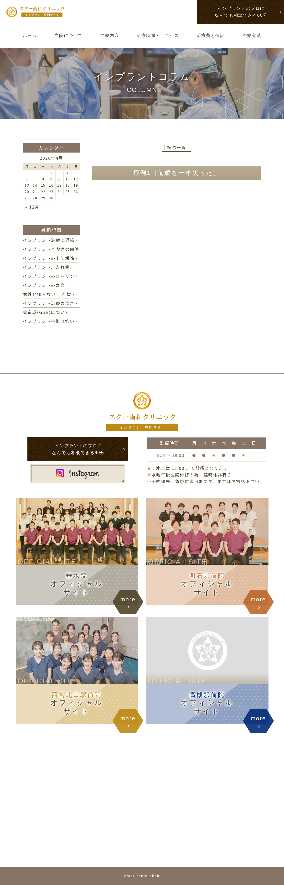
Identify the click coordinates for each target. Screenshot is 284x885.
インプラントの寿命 (44, 285)
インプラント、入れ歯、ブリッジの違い (65, 267)
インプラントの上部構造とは (53, 258)
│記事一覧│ (176, 147)
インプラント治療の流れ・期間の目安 (63, 303)
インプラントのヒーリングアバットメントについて (77, 276)
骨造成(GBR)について (46, 312)
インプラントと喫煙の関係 (51, 249)
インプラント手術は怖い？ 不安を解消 (65, 321)
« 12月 (32, 207)
